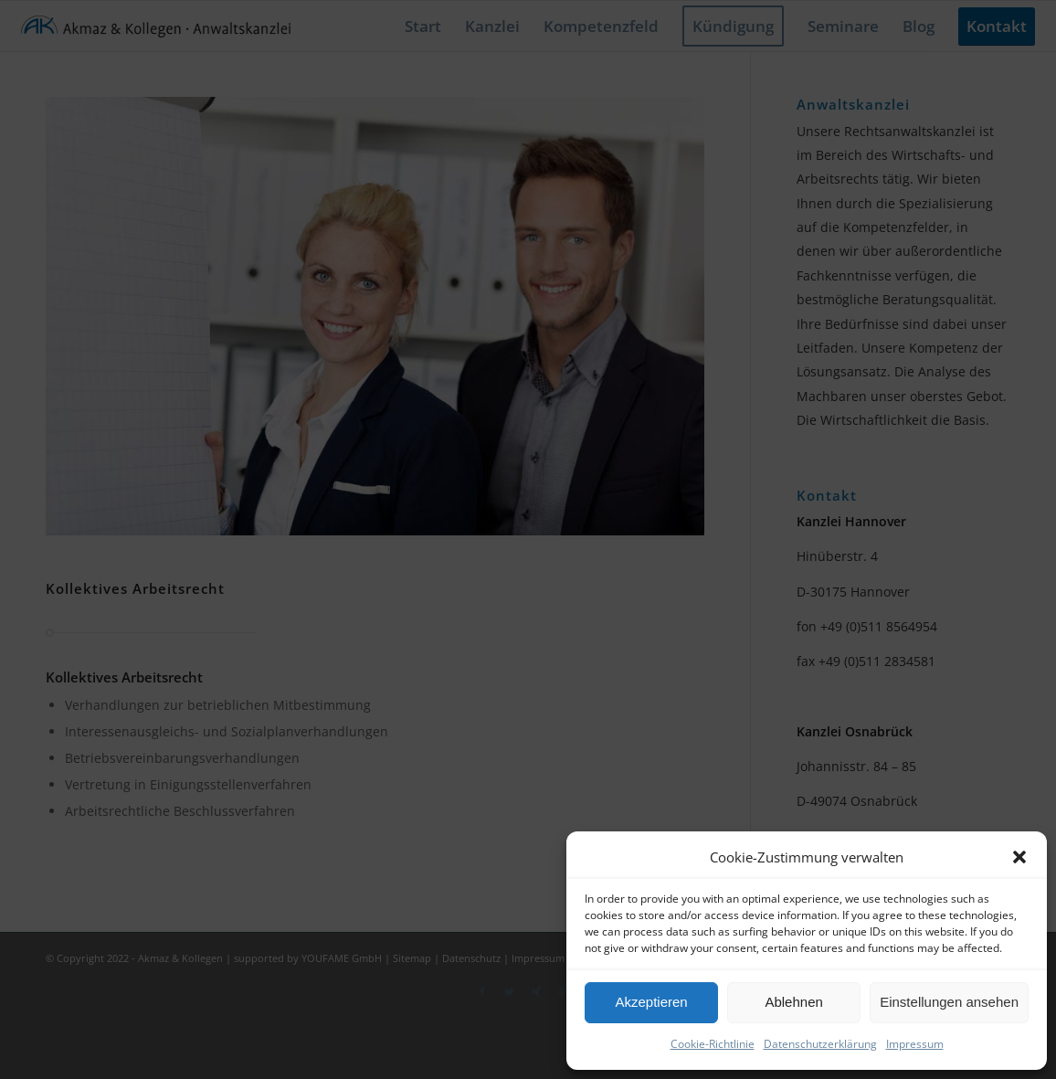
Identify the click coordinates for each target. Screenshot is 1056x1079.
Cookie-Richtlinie (713, 1044)
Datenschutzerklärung (820, 1044)
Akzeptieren (651, 1002)
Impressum (915, 1044)
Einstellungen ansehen (949, 1002)
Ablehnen (793, 1002)
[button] (1019, 857)
